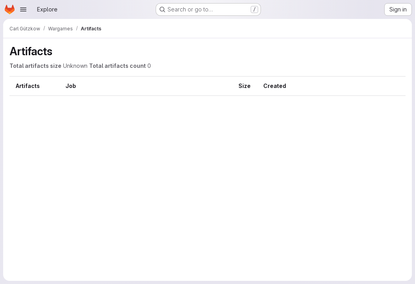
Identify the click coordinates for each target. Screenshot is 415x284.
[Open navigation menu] (23, 9)
